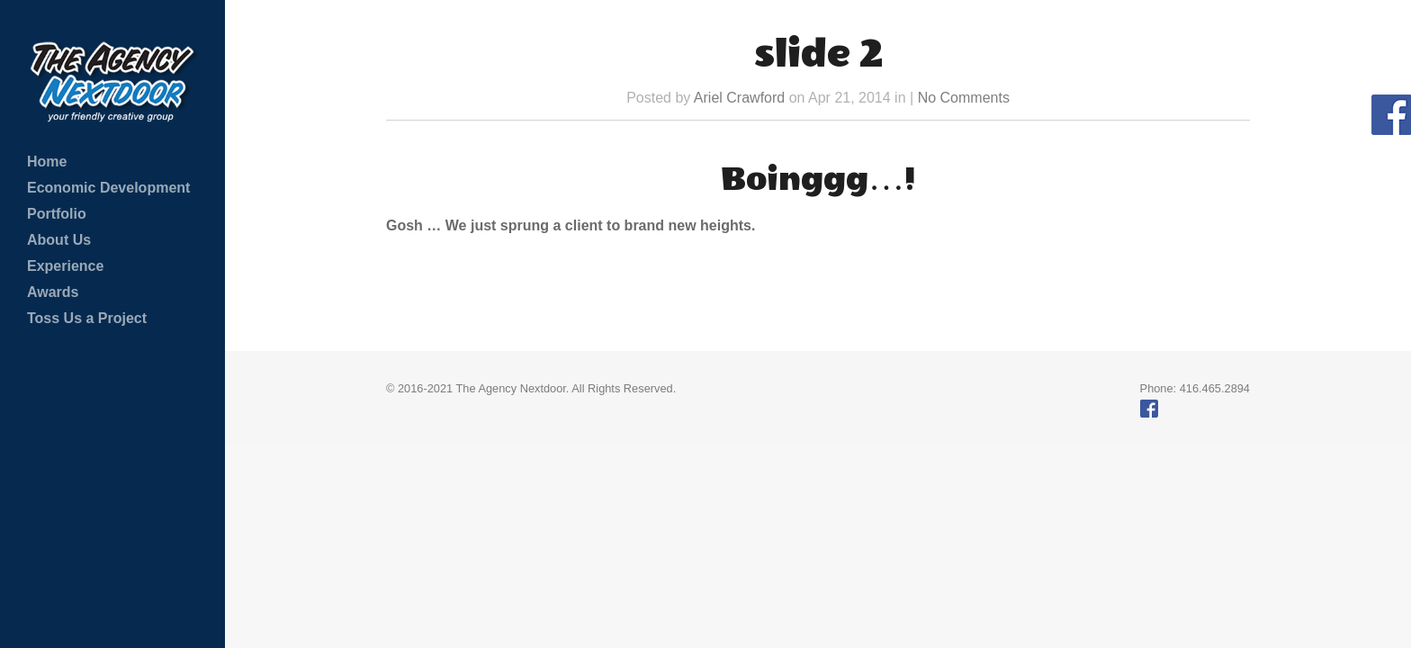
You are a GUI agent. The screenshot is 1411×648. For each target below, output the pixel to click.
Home (47, 161)
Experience (65, 266)
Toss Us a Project (87, 318)
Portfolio (56, 213)
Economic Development (108, 187)
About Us (59, 240)
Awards (53, 292)
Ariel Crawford (739, 97)
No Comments (964, 97)
